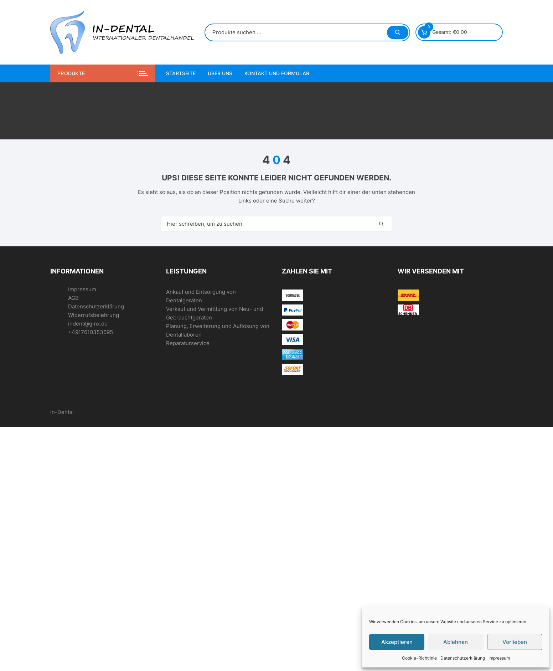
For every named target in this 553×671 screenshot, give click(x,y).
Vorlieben (514, 642)
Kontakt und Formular (276, 73)
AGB (73, 297)
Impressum (499, 658)
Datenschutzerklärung (462, 658)
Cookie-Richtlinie (419, 658)
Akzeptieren (397, 642)
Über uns (220, 73)
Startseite (181, 73)
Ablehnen (455, 642)
